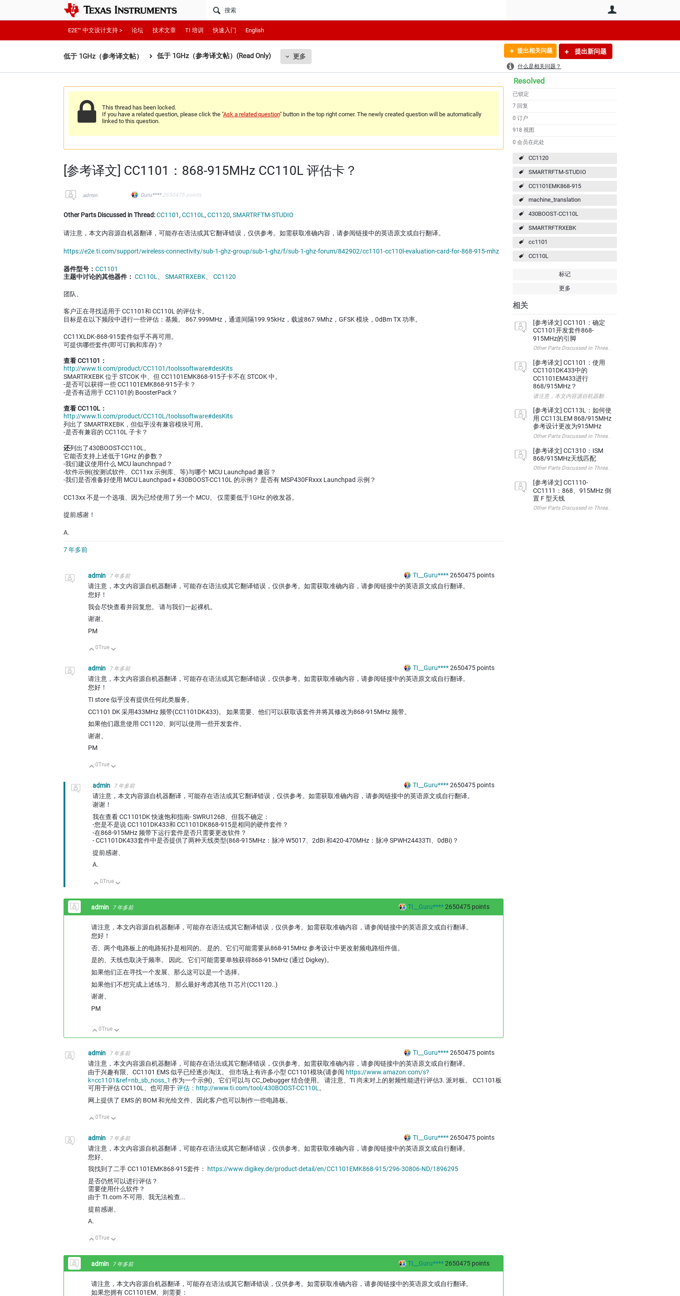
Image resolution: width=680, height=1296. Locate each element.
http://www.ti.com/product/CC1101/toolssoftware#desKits (148, 368)
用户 (612, 9)
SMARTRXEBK (185, 276)
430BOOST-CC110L (553, 213)
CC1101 (168, 214)
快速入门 (224, 30)
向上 (92, 650)
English (254, 30)
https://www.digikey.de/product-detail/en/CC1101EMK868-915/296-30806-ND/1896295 (332, 1168)
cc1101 (538, 241)
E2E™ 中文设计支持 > (95, 30)
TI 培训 (194, 30)
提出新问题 (590, 51)
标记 (565, 274)
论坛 (137, 30)
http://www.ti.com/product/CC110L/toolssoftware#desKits (148, 416)
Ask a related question (251, 114)
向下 (113, 650)
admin (90, 195)
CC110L (538, 256)
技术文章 (164, 30)
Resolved (529, 80)
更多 (299, 56)
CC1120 (538, 157)
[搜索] (356, 10)
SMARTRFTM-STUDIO (557, 172)
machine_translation (554, 199)
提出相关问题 (532, 51)
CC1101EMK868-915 (554, 186)
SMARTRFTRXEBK (552, 227)
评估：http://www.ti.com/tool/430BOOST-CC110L (248, 1088)
